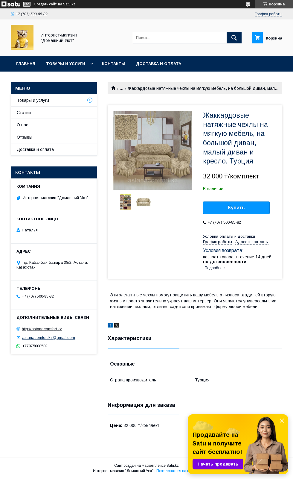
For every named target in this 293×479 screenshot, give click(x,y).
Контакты (113, 63)
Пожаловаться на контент (178, 471)
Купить (236, 207)
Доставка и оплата (158, 63)
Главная (25, 63)
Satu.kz (173, 465)
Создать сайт (45, 4)
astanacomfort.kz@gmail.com (48, 337)
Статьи (24, 112)
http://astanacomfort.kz (42, 329)
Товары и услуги (65, 63)
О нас (22, 124)
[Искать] (234, 37)
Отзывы (24, 137)
